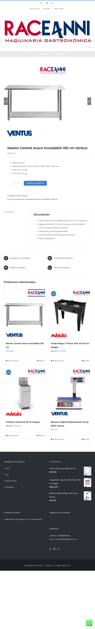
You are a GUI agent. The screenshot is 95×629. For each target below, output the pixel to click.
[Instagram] (54, 549)
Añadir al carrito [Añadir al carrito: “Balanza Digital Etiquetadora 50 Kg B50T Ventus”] (58, 439)
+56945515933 (64, 535)
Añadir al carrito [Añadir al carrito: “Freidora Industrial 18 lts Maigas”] (13, 435)
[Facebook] (50, 549)
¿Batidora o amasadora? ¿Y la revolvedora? (23, 519)
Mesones (20, 199)
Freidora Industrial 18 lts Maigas (23, 422)
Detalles (41, 361)
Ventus (54, 199)
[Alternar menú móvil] (90, 47)
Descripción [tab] (9, 211)
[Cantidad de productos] (14, 183)
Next (89, 101)
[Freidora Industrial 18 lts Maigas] (25, 392)
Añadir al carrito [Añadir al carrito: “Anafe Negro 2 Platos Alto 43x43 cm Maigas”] (58, 361)
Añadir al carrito (35, 183)
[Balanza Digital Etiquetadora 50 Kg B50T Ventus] (70, 392)
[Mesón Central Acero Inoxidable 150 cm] (25, 313)
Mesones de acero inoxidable (38, 199)
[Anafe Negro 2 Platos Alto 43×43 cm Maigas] (70, 313)
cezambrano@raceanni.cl (66, 539)
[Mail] (58, 549)
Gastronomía (22, 195)
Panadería (9, 487)
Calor (7, 468)
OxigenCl (48, 565)
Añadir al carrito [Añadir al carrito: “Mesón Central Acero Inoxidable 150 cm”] (13, 361)
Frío (6, 474)
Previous (6, 101)
